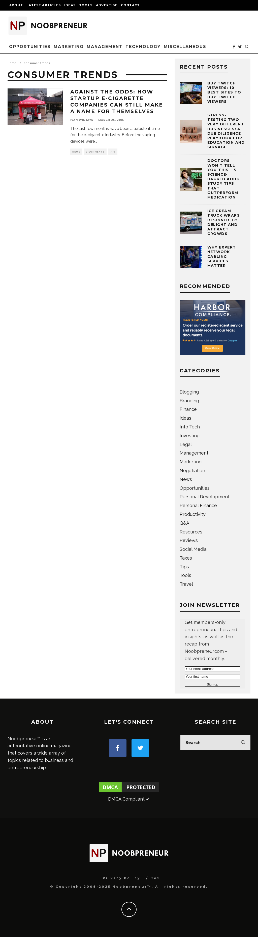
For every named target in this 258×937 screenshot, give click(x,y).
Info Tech (190, 426)
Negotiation (192, 470)
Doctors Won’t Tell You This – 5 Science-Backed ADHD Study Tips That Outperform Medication (223, 179)
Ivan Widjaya (81, 120)
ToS (155, 878)
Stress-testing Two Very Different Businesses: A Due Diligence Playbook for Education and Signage (226, 131)
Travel (186, 584)
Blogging (189, 391)
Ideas (70, 5)
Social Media (193, 549)
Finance (188, 409)
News (76, 152)
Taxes (186, 558)
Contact (130, 5)
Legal (186, 444)
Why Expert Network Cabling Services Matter (221, 256)
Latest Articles (43, 5)
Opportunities (30, 46)
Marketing (69, 46)
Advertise (106, 5)
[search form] (215, 742)
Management (104, 46)
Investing (190, 435)
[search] (242, 742)
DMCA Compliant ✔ (129, 799)
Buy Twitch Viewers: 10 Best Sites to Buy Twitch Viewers (224, 92)
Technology (142, 46)
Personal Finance (198, 505)
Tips (184, 566)
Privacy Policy (121, 878)
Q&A (184, 523)
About (16, 5)
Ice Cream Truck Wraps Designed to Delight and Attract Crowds (223, 222)
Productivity (193, 514)
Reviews (189, 540)
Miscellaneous (185, 46)
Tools (85, 5)
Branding (189, 400)
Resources (191, 531)
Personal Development (205, 496)
